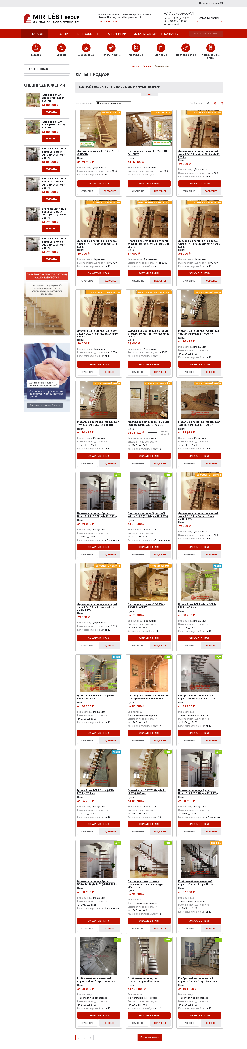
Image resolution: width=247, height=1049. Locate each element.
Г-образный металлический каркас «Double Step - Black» (195, 883)
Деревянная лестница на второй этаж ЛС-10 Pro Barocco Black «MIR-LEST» (198, 516)
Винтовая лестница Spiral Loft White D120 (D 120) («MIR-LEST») (148, 515)
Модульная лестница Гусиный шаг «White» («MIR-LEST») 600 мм (98, 423)
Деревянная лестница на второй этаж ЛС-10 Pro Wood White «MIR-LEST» (199, 154)
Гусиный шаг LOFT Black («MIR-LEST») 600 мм (95, 697)
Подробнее (110, 191)
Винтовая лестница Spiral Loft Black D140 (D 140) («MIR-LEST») (198, 792)
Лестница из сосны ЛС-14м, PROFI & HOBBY (98, 152)
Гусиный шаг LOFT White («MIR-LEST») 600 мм (197, 606)
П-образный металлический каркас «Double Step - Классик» (197, 979)
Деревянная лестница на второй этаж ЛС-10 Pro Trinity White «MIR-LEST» (149, 333)
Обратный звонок (210, 18)
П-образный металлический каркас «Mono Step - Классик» (196, 697)
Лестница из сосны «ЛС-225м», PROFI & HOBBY (146, 606)
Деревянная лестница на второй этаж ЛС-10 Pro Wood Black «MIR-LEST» (97, 244)
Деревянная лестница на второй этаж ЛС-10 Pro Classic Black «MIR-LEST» (149, 244)
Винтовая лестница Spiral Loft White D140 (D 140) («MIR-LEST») (97, 883)
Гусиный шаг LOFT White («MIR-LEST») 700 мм (147, 792)
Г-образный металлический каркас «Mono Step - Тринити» (96, 979)
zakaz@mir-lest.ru (107, 21)
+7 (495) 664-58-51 (179, 13)
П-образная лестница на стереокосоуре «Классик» (143, 979)
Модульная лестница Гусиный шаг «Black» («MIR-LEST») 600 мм (199, 332)
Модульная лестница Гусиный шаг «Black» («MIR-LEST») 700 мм (199, 423)
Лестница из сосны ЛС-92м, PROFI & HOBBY (148, 152)
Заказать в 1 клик (98, 183)
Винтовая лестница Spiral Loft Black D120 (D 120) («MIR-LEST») (97, 515)
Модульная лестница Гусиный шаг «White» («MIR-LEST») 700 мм (148, 423)
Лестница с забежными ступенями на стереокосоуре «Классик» (148, 697)
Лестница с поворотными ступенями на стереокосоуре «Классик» (145, 884)
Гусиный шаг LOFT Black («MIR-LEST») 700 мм (95, 792)
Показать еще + (149, 1037)
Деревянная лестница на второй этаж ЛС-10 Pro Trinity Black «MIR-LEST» (97, 333)
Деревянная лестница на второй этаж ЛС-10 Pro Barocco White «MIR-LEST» (97, 607)
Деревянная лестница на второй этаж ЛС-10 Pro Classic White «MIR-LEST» (199, 244)
